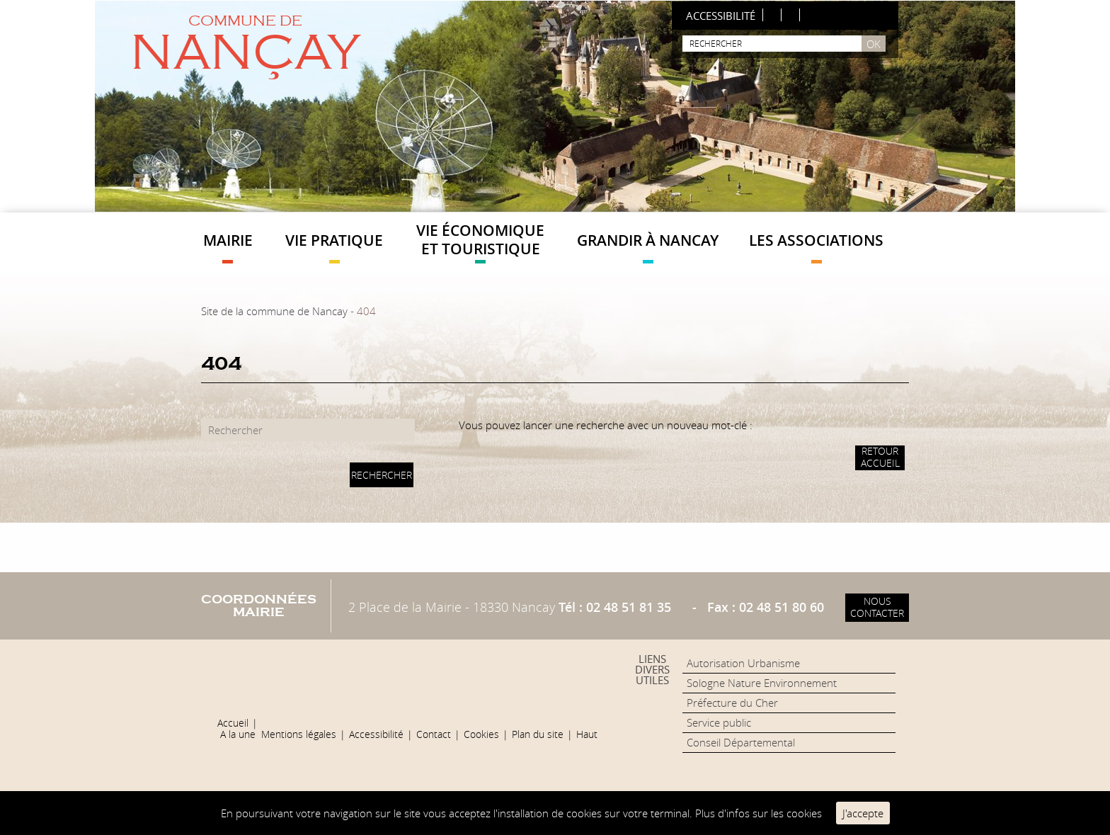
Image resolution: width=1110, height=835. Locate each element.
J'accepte (862, 813)
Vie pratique (334, 246)
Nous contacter (877, 607)
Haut (586, 734)
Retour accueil (880, 457)
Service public (719, 722)
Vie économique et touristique (480, 241)
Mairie (228, 246)
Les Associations (816, 246)
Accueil (232, 723)
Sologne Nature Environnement (762, 683)
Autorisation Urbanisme (743, 663)
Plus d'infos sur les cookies (758, 813)
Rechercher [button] (381, 475)
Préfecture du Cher (732, 702)
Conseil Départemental (741, 742)
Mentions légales (298, 734)
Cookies (481, 734)
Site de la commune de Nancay (274, 311)
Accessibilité (376, 734)
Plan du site (537, 734)
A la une (238, 734)
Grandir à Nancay (648, 246)
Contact (433, 734)
